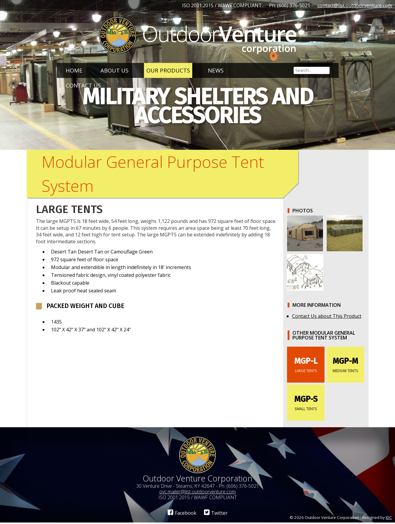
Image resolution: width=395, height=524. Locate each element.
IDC (389, 518)
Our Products (168, 70)
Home (74, 70)
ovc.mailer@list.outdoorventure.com (197, 493)
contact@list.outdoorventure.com (354, 5)
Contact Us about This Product (326, 317)
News (215, 70)
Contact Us (83, 85)
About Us (114, 70)
